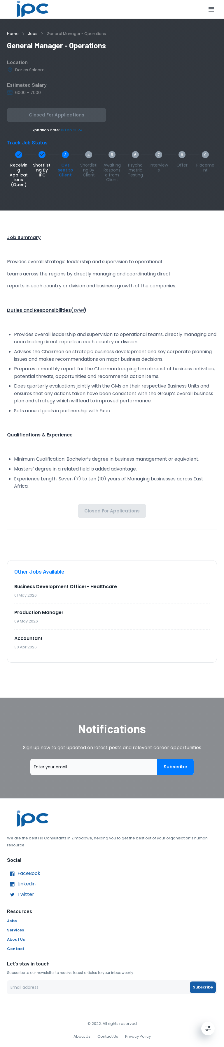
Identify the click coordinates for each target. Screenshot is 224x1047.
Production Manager (39, 612)
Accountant (28, 638)
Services (15, 930)
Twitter (20, 894)
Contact (15, 949)
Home (13, 33)
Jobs (32, 33)
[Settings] (208, 1028)
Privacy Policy (138, 1036)
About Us (16, 939)
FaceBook (23, 874)
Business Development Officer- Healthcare (65, 586)
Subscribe (175, 767)
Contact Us (107, 1036)
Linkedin (21, 884)
